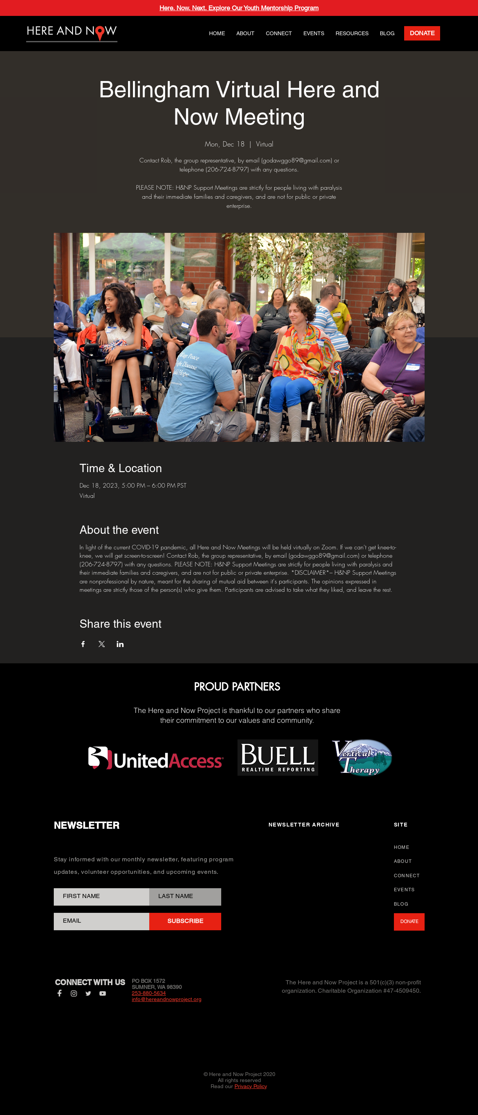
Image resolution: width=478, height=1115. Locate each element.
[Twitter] (88, 993)
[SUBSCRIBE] (185, 921)
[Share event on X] (101, 644)
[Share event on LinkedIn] (120, 644)
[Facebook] (59, 993)
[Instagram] (74, 993)
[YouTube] (102, 993)
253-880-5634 (149, 993)
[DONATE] (422, 33)
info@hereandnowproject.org (167, 999)
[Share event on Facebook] (83, 644)
